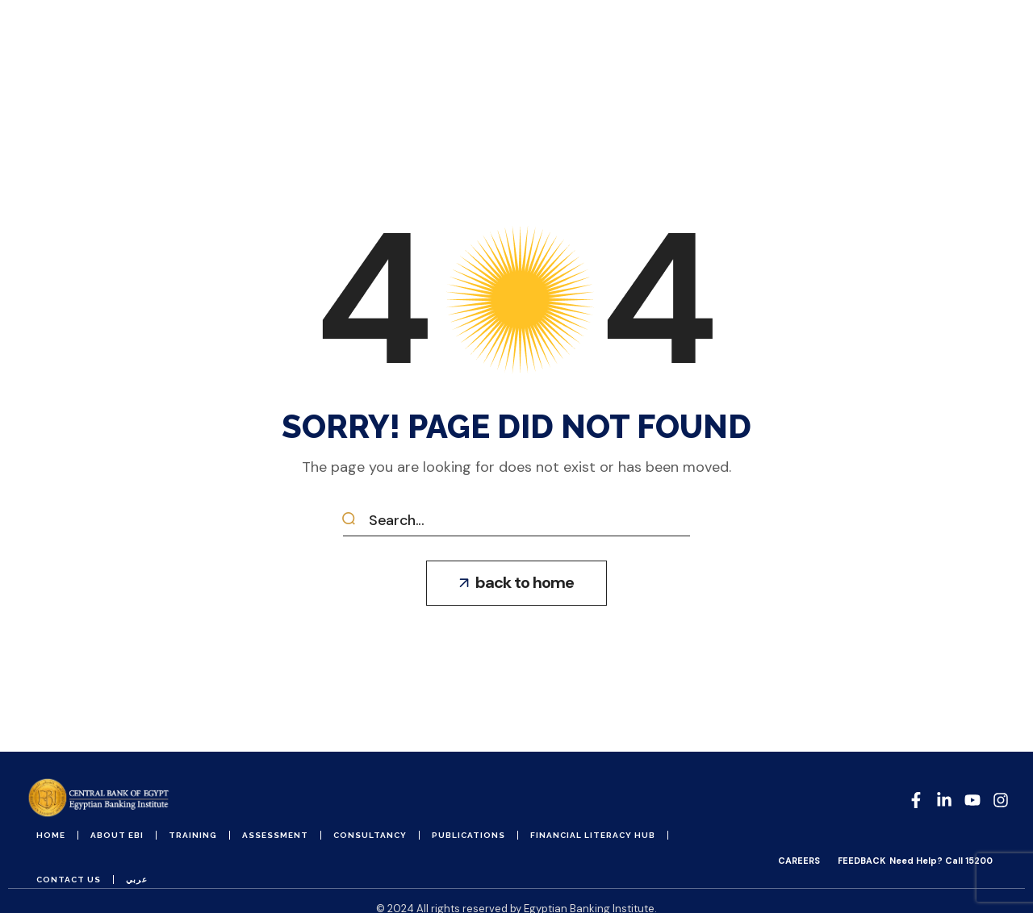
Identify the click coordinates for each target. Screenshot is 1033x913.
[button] (516, 583)
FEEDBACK (861, 860)
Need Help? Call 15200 (941, 860)
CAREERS (799, 860)
